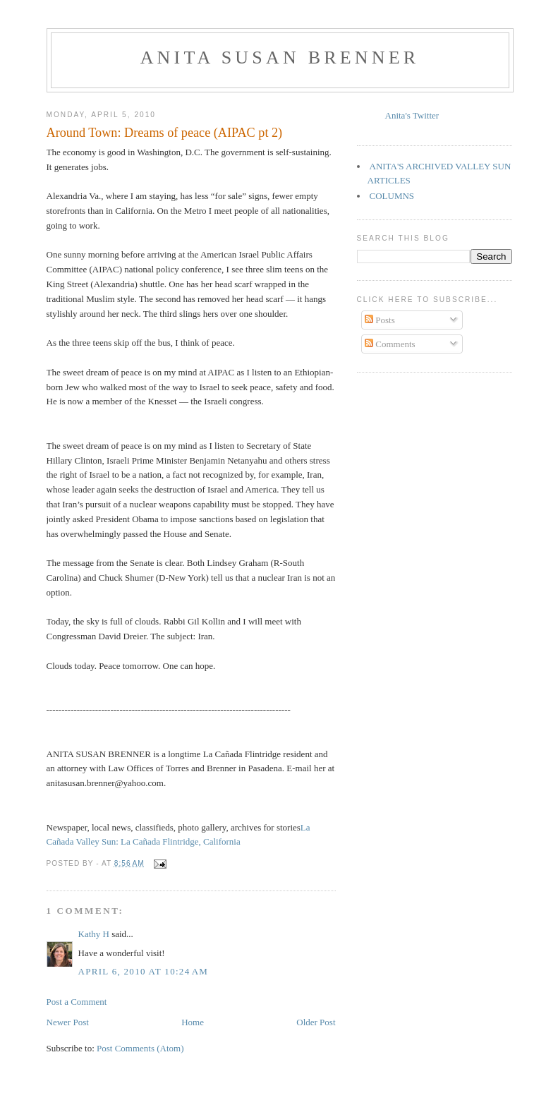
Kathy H (93, 934)
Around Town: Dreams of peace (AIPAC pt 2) (165, 133)
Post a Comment (77, 1001)
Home (192, 1022)
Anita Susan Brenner (280, 57)
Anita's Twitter (412, 115)
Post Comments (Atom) (140, 1048)
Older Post (315, 1022)
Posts (380, 320)
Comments (390, 344)
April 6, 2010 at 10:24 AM (143, 971)
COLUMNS (392, 196)
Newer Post (68, 1022)
